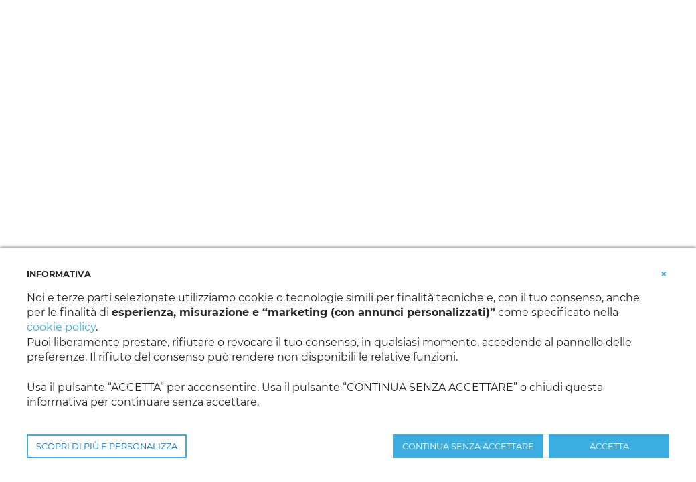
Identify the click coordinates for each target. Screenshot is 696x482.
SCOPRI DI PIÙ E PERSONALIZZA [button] (106, 446)
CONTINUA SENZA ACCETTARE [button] (468, 446)
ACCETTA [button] (609, 446)
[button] (664, 273)
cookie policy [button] (61, 327)
